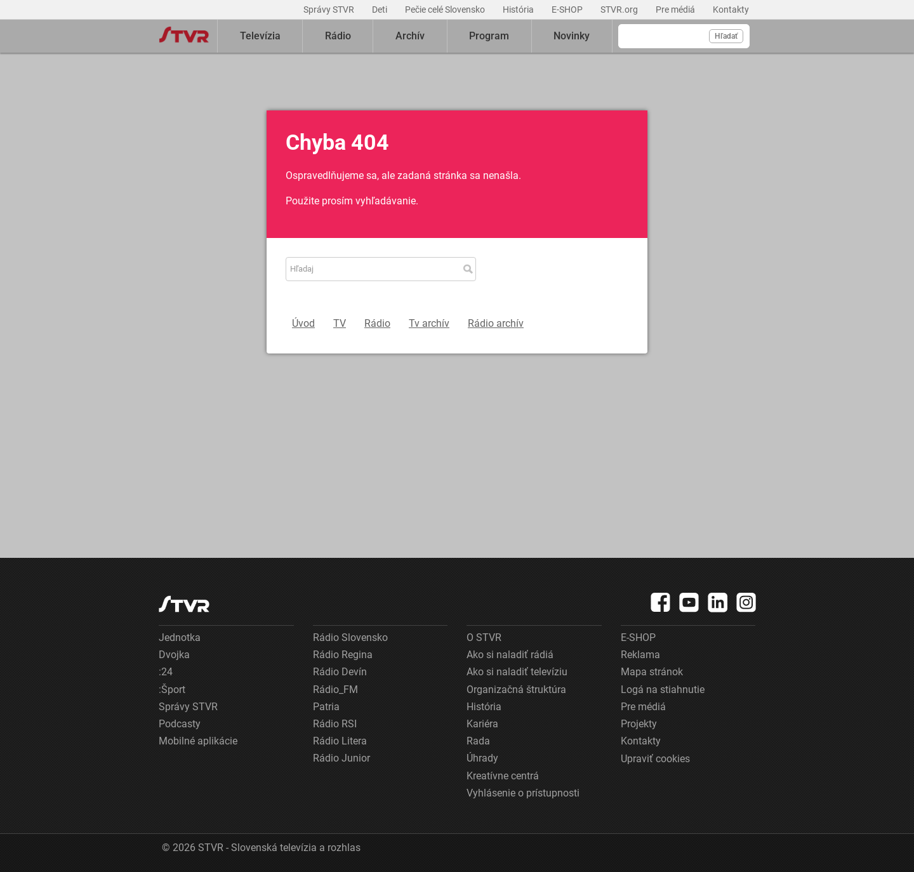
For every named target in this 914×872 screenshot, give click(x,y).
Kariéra (482, 724)
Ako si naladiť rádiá (510, 655)
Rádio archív (496, 323)
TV (339, 323)
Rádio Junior (341, 758)
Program (489, 36)
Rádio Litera (340, 741)
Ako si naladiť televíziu (517, 672)
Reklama (640, 655)
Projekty (639, 724)
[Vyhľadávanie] (684, 36)
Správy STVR (329, 9)
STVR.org (620, 9)
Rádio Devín (340, 672)
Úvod (303, 323)
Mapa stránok (652, 672)
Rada (478, 741)
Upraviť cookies (655, 759)
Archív (410, 36)
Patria (326, 707)
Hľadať (726, 36)
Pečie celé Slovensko (446, 9)
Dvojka (174, 655)
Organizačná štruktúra (516, 690)
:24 (166, 672)
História (519, 9)
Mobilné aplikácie (198, 741)
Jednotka (180, 637)
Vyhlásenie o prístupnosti (523, 793)
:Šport (172, 690)
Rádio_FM (335, 690)
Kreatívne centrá (503, 776)
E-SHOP (568, 9)
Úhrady (482, 758)
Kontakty (731, 9)
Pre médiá (676, 9)
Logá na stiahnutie (663, 690)
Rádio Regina (343, 655)
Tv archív (429, 323)
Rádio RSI (335, 724)
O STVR (484, 637)
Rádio (338, 36)
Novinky (571, 36)
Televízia (260, 36)
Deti (380, 9)
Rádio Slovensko (350, 637)
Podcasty (180, 724)
